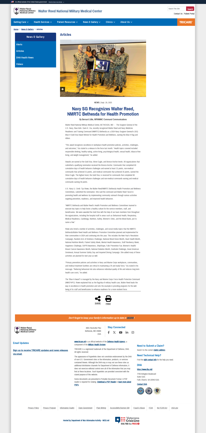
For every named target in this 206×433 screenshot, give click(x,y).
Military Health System (96, 344)
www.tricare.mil (80, 341)
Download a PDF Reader (106, 382)
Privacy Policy (33, 408)
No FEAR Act (162, 408)
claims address (159, 350)
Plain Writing (101, 408)
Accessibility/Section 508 (119, 408)
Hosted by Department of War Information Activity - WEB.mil (86, 420)
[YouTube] (120, 333)
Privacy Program (49, 408)
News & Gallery (92, 22)
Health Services (43, 22)
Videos (19, 64)
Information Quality (67, 408)
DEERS (130, 317)
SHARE (98, 299)
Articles (20, 51)
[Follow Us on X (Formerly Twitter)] (114, 333)
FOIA (151, 408)
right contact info (150, 359)
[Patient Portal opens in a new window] (189, 13)
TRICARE (186, 22)
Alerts (19, 44)
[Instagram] (133, 333)
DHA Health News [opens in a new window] (25, 57)
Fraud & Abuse (139, 408)
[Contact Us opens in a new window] (178, 13)
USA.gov (174, 408)
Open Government (85, 408)
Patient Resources (67, 22)
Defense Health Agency (116, 341)
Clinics (110, 22)
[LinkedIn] (127, 333)
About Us (126, 22)
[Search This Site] (176, 8)
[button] (57, 2)
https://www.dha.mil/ (144, 369)
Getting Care (21, 22)
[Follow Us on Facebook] (109, 333)
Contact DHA (142, 384)
